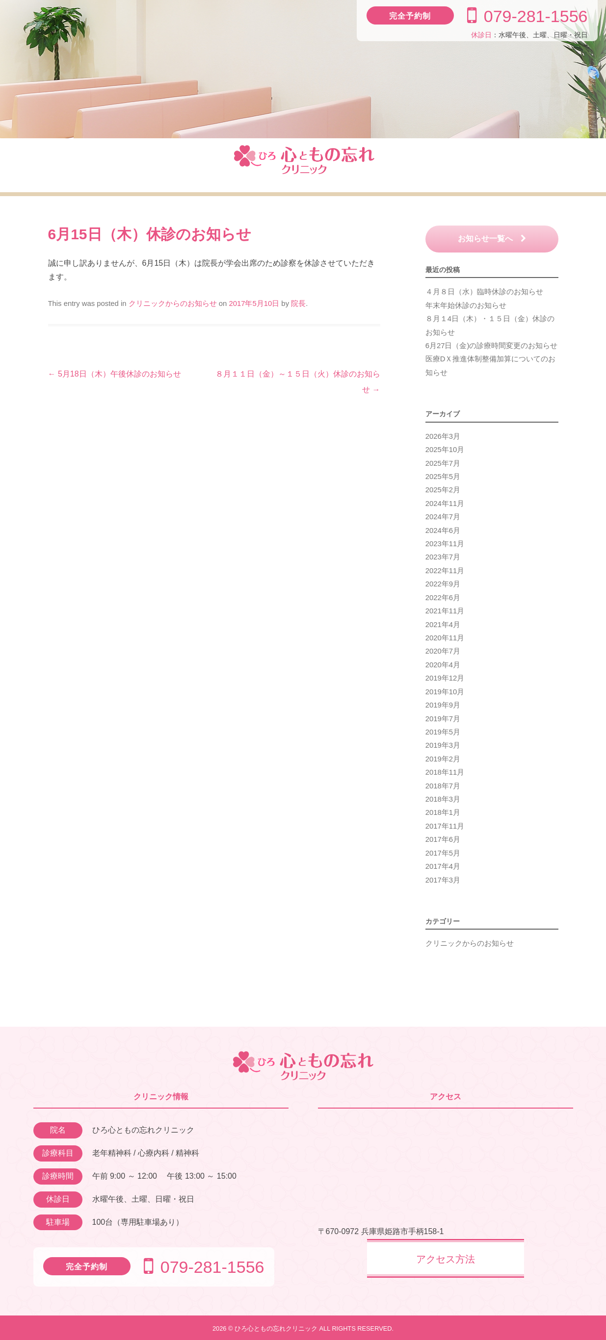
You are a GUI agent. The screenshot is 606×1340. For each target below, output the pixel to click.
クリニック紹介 (79, 165)
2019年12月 (445, 678)
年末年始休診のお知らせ (465, 305)
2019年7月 (442, 719)
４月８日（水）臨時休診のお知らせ (484, 292)
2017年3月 (442, 880)
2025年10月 (445, 450)
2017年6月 (442, 839)
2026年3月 (442, 436)
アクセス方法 (445, 1259)
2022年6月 (442, 598)
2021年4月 (442, 625)
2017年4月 (442, 866)
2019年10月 (445, 692)
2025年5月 (442, 476)
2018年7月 (442, 786)
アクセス (526, 165)
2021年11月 (445, 611)
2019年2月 (442, 759)
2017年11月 (445, 826)
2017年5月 (442, 853)
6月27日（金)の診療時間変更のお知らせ (491, 346)
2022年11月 (445, 571)
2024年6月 (442, 530)
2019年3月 (442, 745)
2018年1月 (442, 812)
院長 (298, 303)
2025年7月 (442, 463)
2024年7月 (442, 517)
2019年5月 (442, 732)
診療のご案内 (172, 165)
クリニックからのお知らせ (173, 303)
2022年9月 (442, 584)
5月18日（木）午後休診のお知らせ (114, 374)
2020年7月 (442, 651)
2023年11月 (445, 544)
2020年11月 (445, 638)
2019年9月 (442, 705)
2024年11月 (445, 503)
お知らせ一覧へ (492, 238)
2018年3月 (442, 799)
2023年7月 (442, 557)
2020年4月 (442, 665)
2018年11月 (445, 772)
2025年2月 (442, 490)
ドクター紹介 (434, 165)
